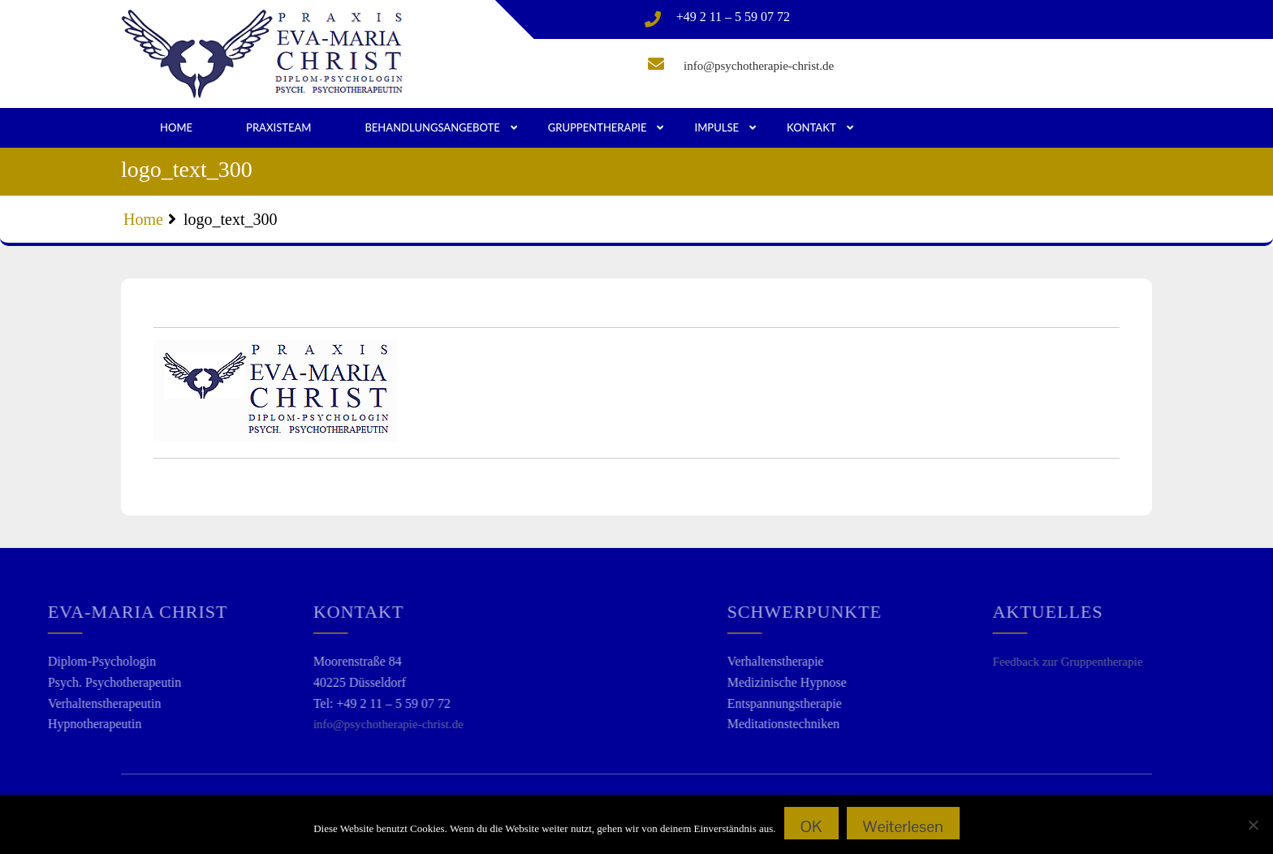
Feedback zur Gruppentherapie (1100, 661)
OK (811, 826)
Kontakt (811, 127)
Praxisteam (278, 127)
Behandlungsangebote (432, 127)
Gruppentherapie (597, 127)
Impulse (716, 127)
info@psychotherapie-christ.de (759, 65)
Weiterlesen (903, 826)
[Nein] (1253, 825)
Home (176, 127)
